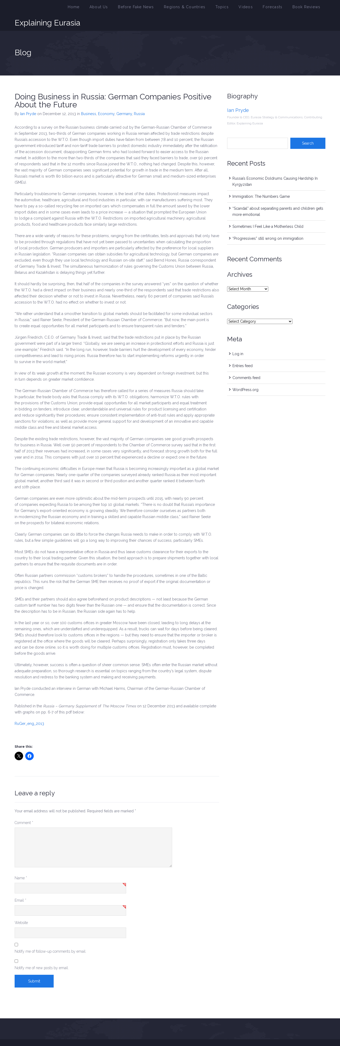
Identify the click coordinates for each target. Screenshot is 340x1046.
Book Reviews (309, 9)
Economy (106, 101)
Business (88, 101)
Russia (139, 101)
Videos (256, 9)
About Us (128, 9)
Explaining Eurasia (47, 9)
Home (105, 9)
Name (21, 865)
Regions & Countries (202, 9)
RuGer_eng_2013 (29, 711)
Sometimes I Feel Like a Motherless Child (267, 214)
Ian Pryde (28, 101)
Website (21, 910)
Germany (124, 101)
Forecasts (279, 9)
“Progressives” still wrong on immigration (267, 226)
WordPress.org (245, 377)
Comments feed (246, 365)
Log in (237, 341)
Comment (24, 810)
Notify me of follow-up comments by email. (50, 938)
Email (20, 887)
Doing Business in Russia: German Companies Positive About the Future (113, 87)
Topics (235, 9)
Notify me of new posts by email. (42, 955)
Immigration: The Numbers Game (261, 184)
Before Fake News (160, 9)
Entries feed (242, 353)
